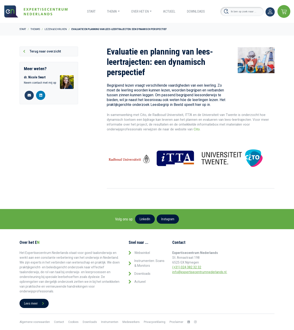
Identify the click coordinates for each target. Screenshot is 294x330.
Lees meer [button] (34, 303)
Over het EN (140, 11)
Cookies (73, 322)
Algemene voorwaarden (35, 322)
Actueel (169, 11)
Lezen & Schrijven (56, 29)
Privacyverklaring (154, 322)
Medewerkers (131, 322)
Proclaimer (176, 322)
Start (91, 11)
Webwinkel (142, 253)
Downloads (196, 11)
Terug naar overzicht (42, 51)
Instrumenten (109, 322)
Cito (197, 129)
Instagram (167, 219)
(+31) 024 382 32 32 (186, 267)
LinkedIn (145, 219)
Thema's (35, 29)
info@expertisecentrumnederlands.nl (199, 272)
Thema (112, 11)
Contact (59, 322)
